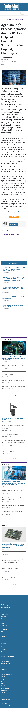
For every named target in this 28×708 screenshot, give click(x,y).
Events (2, 697)
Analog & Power (19, 18)
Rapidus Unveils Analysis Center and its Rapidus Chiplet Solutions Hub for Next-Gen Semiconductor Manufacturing (13, 560)
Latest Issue (4, 649)
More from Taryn (13, 224)
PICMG (2, 672)
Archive (3, 651)
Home (2, 18)
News (2, 683)
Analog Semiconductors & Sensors (13, 19)
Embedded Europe (5, 663)
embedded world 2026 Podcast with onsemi (12, 553)
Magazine (4, 647)
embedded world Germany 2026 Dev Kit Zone (13, 505)
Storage (3, 623)
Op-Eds (3, 681)
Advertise (4, 703)
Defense (3, 643)
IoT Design (3, 659)
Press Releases (4, 685)
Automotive (3, 631)
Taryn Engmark (8, 57)
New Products (4, 690)
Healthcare (3, 638)
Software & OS (4, 621)
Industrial (3, 634)
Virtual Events (4, 692)
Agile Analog (22, 212)
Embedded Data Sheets (6, 674)
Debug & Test (4, 625)
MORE (14, 395)
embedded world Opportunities (8, 705)
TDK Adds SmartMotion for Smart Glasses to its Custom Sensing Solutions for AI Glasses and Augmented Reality (13, 442)
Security (3, 618)
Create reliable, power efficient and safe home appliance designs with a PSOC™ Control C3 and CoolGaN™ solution (13, 427)
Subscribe (14, 216)
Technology (9, 18)
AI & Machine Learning (6, 607)
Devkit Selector (5, 688)
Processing (3, 616)
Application (4, 629)
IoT (2, 609)
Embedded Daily (5, 661)
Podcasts (3, 676)
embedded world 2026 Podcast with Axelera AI (13, 380)
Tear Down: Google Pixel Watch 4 (10, 434)
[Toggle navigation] (22, 13)
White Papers (4, 695)
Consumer (3, 636)
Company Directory (5, 699)
